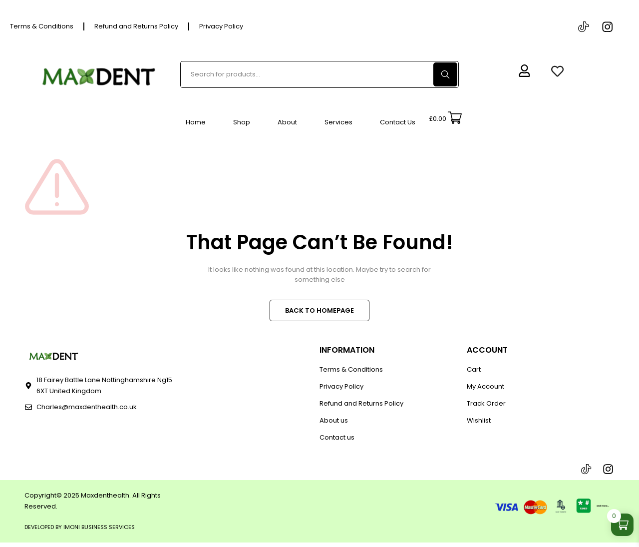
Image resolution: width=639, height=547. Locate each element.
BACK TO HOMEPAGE (319, 311)
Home (196, 122)
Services (338, 122)
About (287, 122)
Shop (241, 122)
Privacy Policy (221, 26)
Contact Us (397, 122)
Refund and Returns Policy (136, 26)
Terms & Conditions (41, 26)
